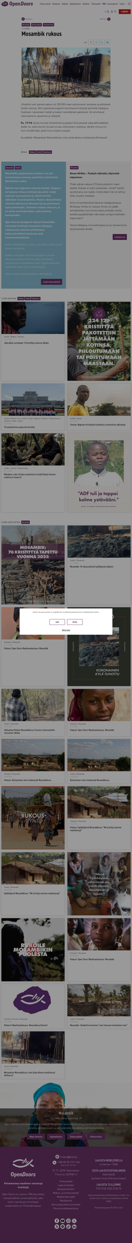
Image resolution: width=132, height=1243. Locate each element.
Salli (57, 622)
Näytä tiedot (66, 630)
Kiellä (75, 622)
